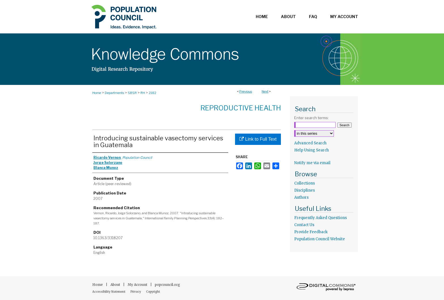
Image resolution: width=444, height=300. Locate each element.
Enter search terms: (311, 117)
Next (265, 91)
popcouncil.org (167, 284)
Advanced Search (310, 143)
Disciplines (304, 190)
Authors (301, 197)
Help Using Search (311, 150)
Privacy (136, 291)
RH (142, 93)
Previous (245, 91)
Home (96, 93)
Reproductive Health (240, 108)
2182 (152, 93)
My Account (138, 284)
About (115, 284)
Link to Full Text (257, 139)
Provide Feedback (311, 232)
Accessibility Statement (109, 291)
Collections (304, 183)
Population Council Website (319, 239)
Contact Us (304, 224)
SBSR (132, 93)
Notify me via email (312, 162)
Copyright (153, 291)
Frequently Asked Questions (320, 217)
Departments (114, 93)
